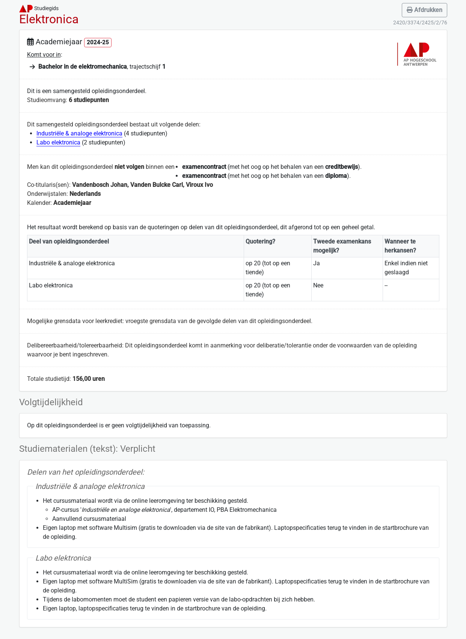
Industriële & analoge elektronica (79, 133)
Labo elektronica (58, 142)
